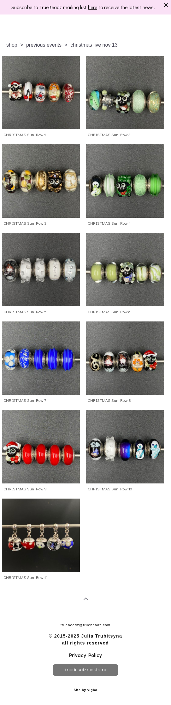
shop (11, 45)
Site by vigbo (85, 690)
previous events (44, 45)
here (92, 7)
